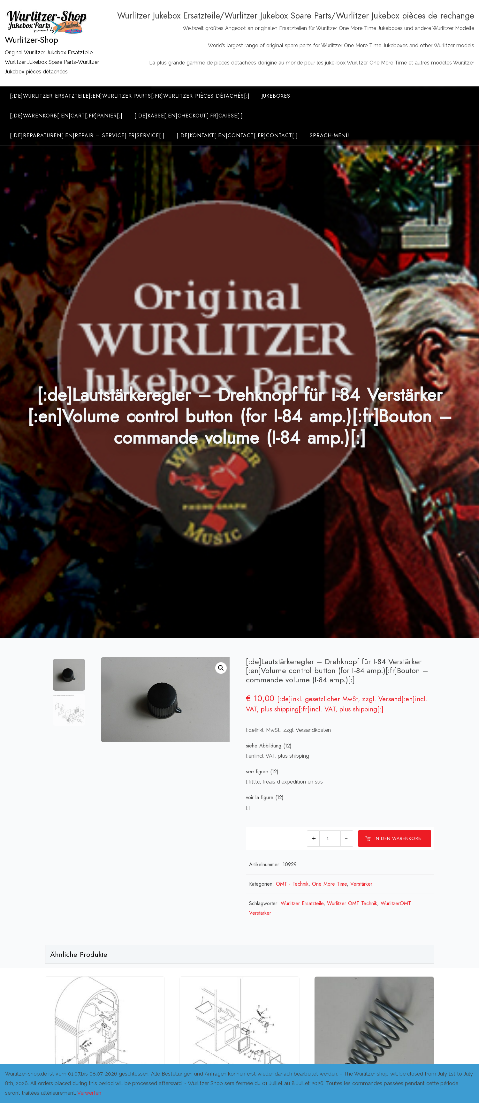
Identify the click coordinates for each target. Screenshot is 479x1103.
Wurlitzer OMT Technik (352, 903)
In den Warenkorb (393, 838)
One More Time (329, 884)
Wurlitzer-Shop (31, 40)
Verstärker (361, 884)
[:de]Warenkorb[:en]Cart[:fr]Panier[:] (66, 115)
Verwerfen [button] (89, 1093)
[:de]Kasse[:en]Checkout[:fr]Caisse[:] (188, 115)
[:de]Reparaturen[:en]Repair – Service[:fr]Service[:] (87, 135)
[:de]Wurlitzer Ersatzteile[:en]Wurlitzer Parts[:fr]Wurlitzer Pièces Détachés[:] (130, 96)
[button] (221, 668)
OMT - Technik (292, 884)
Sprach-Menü (329, 135)
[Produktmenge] (330, 838)
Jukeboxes (276, 96)
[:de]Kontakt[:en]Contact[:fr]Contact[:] (237, 135)
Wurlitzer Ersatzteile (302, 903)
